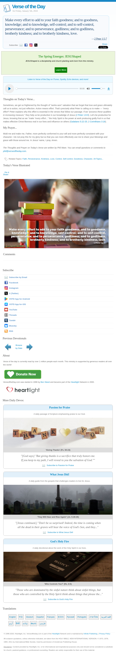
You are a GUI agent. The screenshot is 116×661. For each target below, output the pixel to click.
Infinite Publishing (90, 634)
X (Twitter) (14, 293)
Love (52, 159)
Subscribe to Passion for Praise (58, 465)
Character (88, 159)
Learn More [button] (61, 70)
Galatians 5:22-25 (78, 121)
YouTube (13, 310)
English (12, 617)
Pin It (7, 172)
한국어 (61, 617)
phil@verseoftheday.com (14, 151)
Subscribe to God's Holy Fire (58, 599)
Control (59, 159)
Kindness (45, 159)
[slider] (47, 88)
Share (104, 44)
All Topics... (98, 159)
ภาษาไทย (94, 617)
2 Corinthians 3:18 (96, 121)
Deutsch (29, 617)
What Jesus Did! (59, 474)
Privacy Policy (104, 634)
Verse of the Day (28, 6)
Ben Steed (45, 382)
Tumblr (12, 320)
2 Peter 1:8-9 (82, 115)
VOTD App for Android (19, 299)
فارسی (42, 623)
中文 (21, 617)
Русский (70, 617)
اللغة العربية (106, 617)
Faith (25, 159)
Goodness (78, 159)
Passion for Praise (59, 407)
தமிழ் (25, 623)
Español (40, 617)
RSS (11, 331)
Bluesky (13, 326)
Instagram (13, 288)
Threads (13, 315)
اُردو (11, 623)
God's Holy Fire (59, 541)
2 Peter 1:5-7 (100, 38)
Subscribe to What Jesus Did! (58, 532)
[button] (60, 70)
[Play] (9, 88)
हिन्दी (18, 623)
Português (81, 617)
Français (50, 617)
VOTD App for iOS (17, 304)
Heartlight (75, 382)
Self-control (68, 159)
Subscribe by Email (15, 277)
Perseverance (34, 159)
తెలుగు (33, 623)
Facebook (13, 283)
